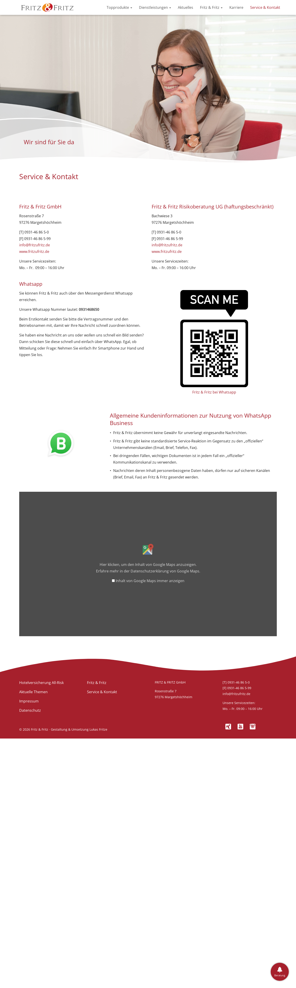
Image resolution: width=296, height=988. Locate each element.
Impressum (29, 701)
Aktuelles (185, 7)
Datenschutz (30, 710)
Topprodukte (119, 7)
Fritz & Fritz (211, 7)
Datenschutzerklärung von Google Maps (165, 571)
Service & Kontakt (265, 7)
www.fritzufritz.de (34, 251)
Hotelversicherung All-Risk (41, 682)
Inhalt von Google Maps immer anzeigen (150, 580)
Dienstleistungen (155, 7)
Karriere (236, 7)
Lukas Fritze (98, 729)
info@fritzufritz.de (34, 244)
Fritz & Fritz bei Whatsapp (214, 392)
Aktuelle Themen (33, 691)
